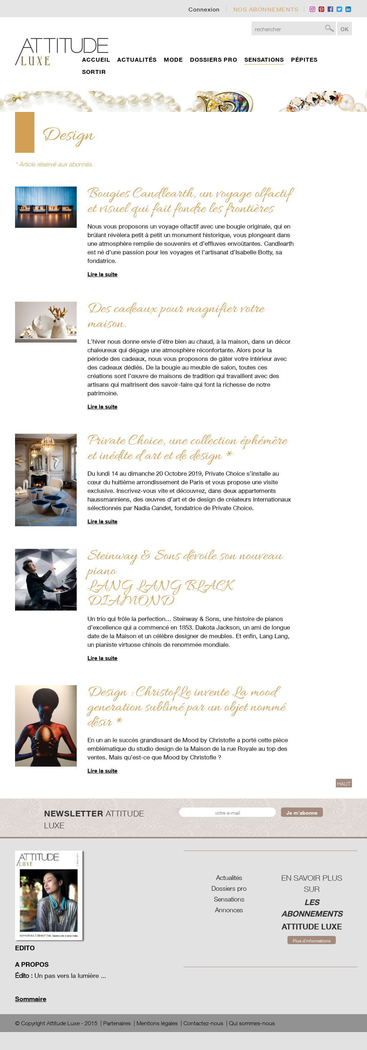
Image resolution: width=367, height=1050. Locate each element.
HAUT (344, 784)
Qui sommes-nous (252, 1023)
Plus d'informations (311, 940)
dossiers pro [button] (213, 59)
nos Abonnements (266, 9)
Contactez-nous (203, 1023)
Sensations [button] (264, 59)
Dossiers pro (229, 888)
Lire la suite (102, 274)
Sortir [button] (94, 71)
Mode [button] (173, 59)
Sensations (229, 899)
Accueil (96, 59)
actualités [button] (137, 59)
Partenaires (117, 1023)
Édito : (24, 975)
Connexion (204, 9)
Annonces (229, 910)
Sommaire (30, 999)
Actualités (229, 877)
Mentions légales (157, 1023)
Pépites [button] (304, 59)
